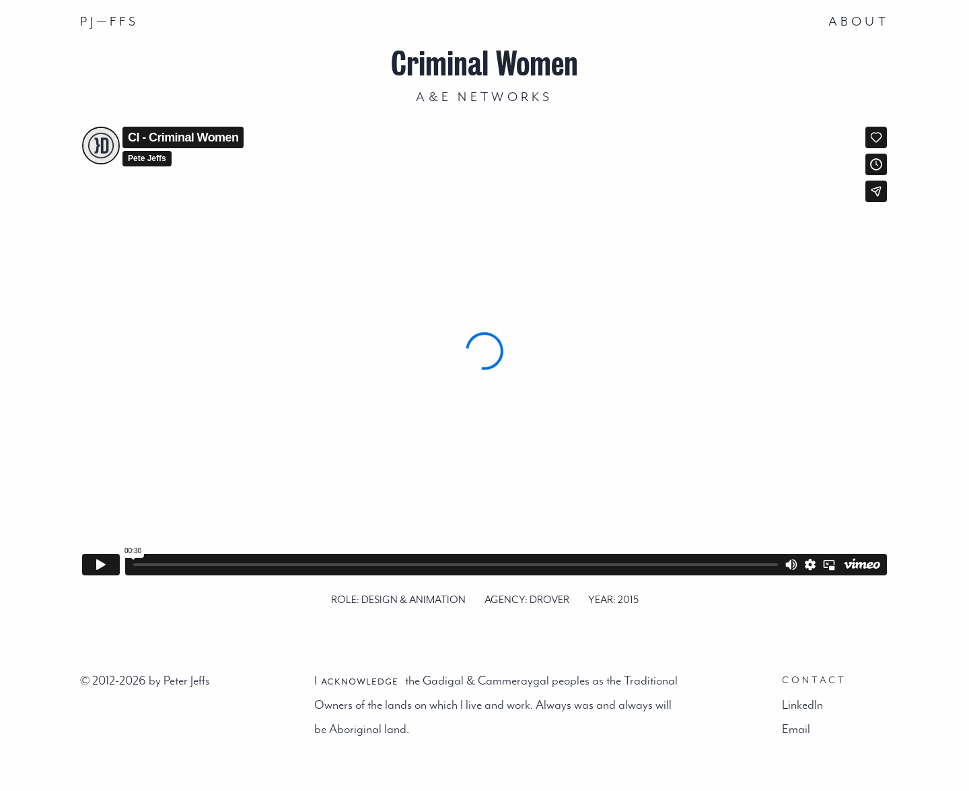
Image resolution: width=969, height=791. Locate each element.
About (858, 21)
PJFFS (109, 21)
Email (796, 729)
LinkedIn (802, 705)
